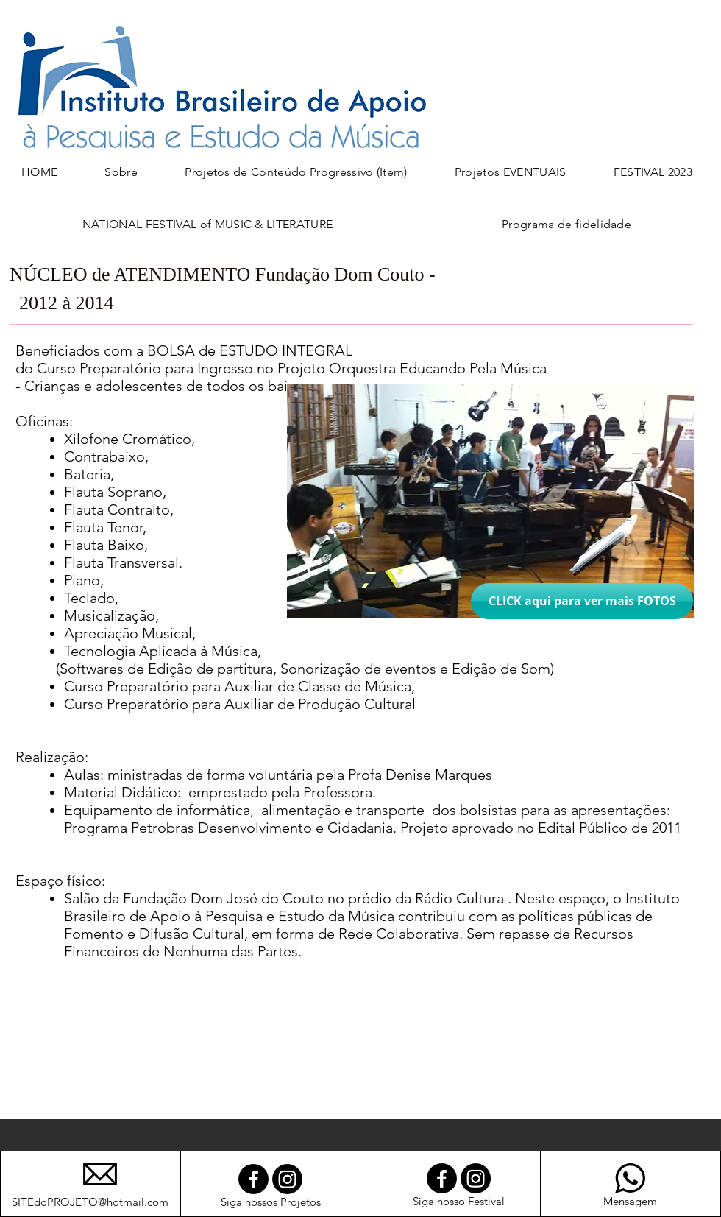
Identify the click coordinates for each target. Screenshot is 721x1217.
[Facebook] (253, 1179)
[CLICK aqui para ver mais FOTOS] (582, 601)
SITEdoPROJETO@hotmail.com (90, 1202)
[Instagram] (287, 1179)
